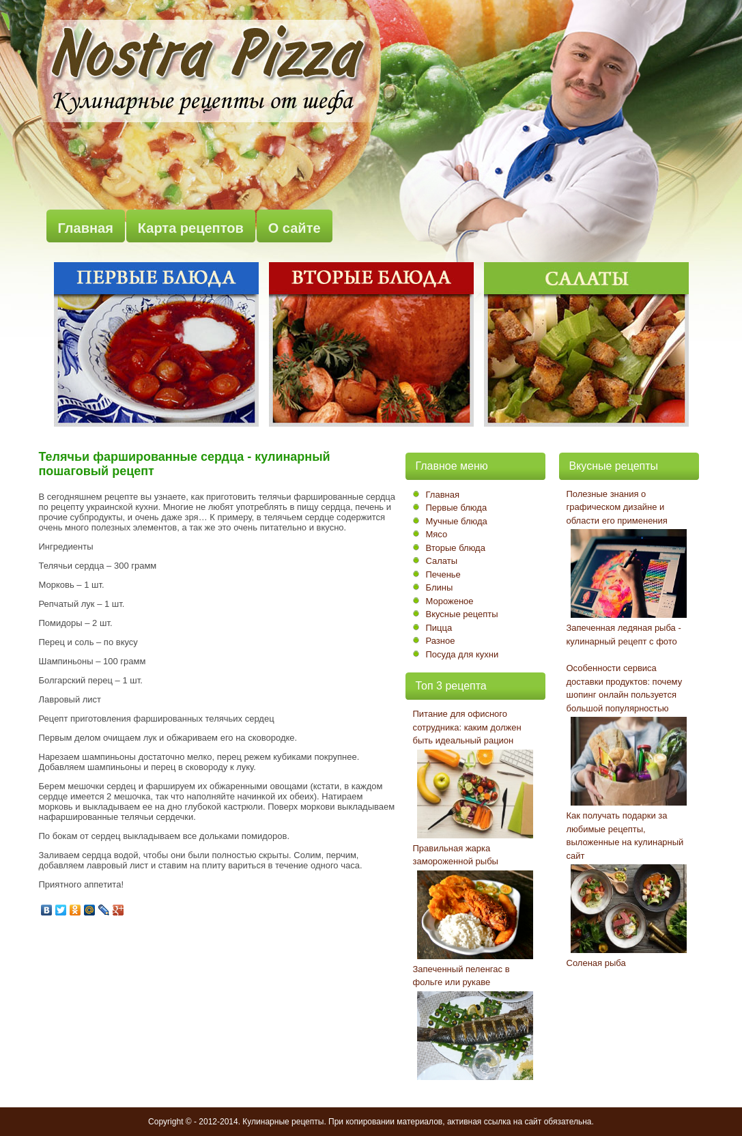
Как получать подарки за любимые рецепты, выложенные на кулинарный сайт (625, 835)
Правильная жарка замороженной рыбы (455, 855)
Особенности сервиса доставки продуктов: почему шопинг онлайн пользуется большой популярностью (625, 688)
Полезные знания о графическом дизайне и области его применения (617, 507)
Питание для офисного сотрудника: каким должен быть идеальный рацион (467, 727)
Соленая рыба (596, 963)
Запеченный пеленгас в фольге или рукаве (461, 976)
